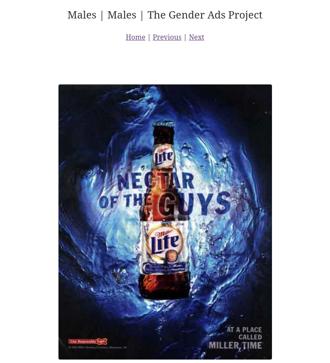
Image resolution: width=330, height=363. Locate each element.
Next (197, 37)
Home (136, 37)
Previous (167, 37)
